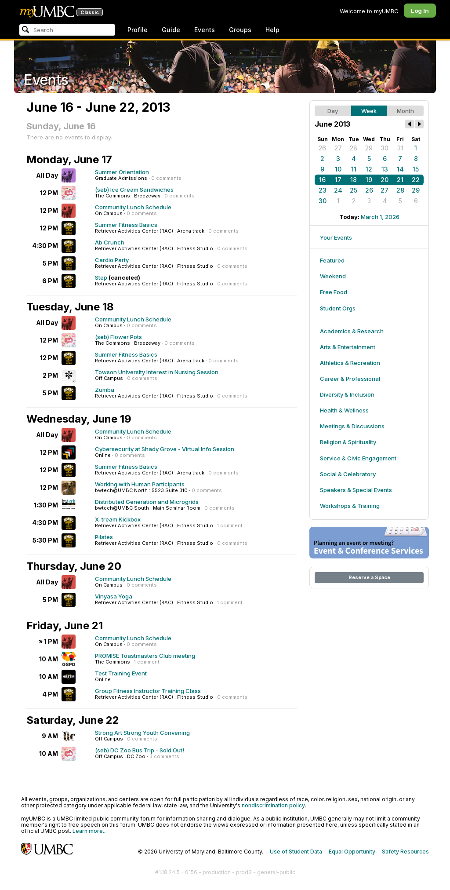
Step (101, 277)
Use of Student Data (296, 851)
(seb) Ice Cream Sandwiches (134, 189)
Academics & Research (352, 331)
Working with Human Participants (140, 484)
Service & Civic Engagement (358, 458)
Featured (332, 260)
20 (384, 179)
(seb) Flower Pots (118, 336)
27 (338, 148)
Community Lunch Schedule (133, 207)
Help (272, 29)
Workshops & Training (350, 505)
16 (322, 179)
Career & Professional (350, 378)
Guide (171, 29)
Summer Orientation (122, 171)
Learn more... (90, 831)
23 (323, 190)
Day (332, 110)
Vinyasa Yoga (113, 596)
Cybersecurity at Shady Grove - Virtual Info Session (164, 448)
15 (416, 169)
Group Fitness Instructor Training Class (148, 690)
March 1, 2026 (380, 216)
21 (400, 179)
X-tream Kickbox (118, 519)
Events (204, 29)
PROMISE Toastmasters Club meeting (145, 655)
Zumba (104, 389)
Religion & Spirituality (348, 441)
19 (369, 179)
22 (416, 179)
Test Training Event (121, 673)
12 (369, 169)
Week (369, 110)
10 (338, 169)
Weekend (333, 276)
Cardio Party (112, 259)
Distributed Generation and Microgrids (147, 501)
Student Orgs (338, 308)
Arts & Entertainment (347, 346)
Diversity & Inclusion (347, 394)
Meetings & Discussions (352, 426)
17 (338, 179)
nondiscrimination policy (273, 805)
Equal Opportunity (352, 851)
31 (400, 148)
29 (369, 148)
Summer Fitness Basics (126, 224)
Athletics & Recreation (350, 362)
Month (405, 110)
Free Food (333, 291)
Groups (240, 29)
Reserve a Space (369, 577)
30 (384, 148)
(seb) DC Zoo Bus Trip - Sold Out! (139, 750)
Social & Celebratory (348, 474)
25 (353, 190)
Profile (137, 29)
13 (384, 169)
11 (353, 169)
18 (353, 179)
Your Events (336, 237)
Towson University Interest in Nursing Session (156, 372)
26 (322, 148)
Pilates (104, 536)
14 (400, 169)
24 (338, 190)
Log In (420, 10)
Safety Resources (405, 851)
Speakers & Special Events (356, 489)
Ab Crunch (109, 242)
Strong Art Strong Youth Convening (142, 732)
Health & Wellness (344, 410)
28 (353, 148)
